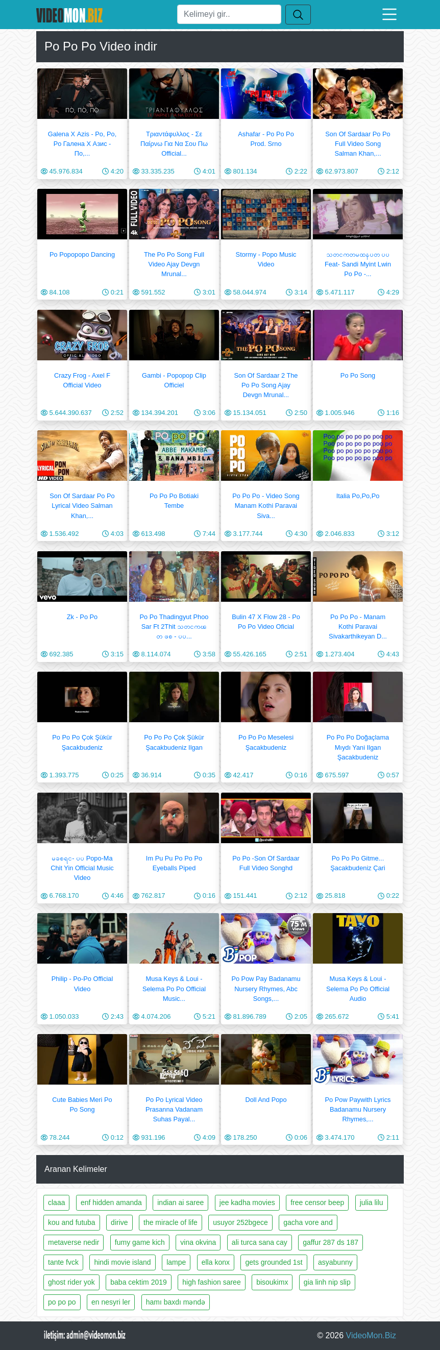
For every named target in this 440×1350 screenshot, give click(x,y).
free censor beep (317, 1202)
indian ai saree (180, 1202)
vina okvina (198, 1242)
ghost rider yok (71, 1282)
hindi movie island (122, 1262)
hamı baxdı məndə (175, 1302)
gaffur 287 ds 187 (330, 1242)
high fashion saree (211, 1282)
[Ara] (229, 14)
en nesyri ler (110, 1302)
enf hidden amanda (111, 1202)
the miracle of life (170, 1222)
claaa (56, 1202)
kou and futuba (71, 1222)
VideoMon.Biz (371, 1335)
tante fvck (63, 1262)
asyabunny (335, 1262)
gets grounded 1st (273, 1262)
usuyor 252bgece (240, 1222)
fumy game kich (140, 1242)
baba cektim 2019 (138, 1282)
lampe (176, 1262)
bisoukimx (272, 1282)
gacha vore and (308, 1222)
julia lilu (371, 1202)
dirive (119, 1222)
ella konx (216, 1262)
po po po (62, 1302)
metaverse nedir (73, 1242)
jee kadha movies (247, 1202)
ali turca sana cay (259, 1242)
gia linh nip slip (327, 1282)
